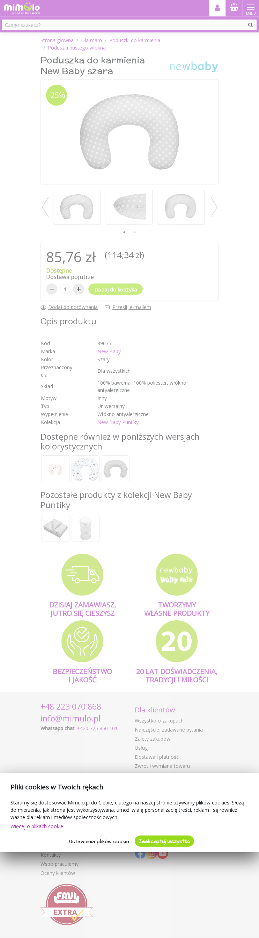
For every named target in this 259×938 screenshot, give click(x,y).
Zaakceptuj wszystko (164, 841)
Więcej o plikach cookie (36, 826)
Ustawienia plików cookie (99, 841)
